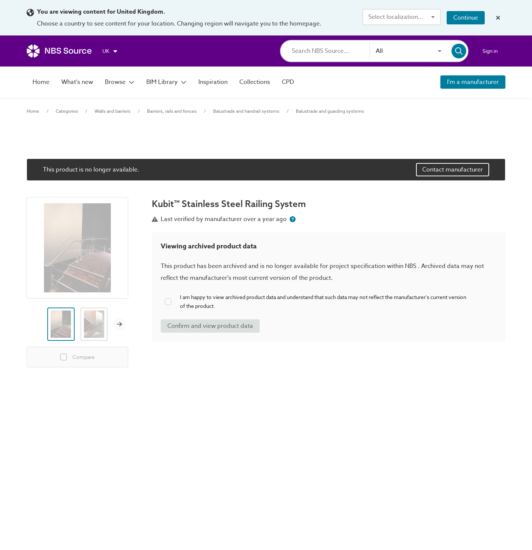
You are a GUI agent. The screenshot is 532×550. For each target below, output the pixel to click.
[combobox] (401, 17)
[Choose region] (110, 51)
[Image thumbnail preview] (61, 324)
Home (33, 111)
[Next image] (119, 324)
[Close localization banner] (498, 17)
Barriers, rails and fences (172, 111)
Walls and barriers (112, 111)
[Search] (330, 51)
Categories (67, 111)
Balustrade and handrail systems (246, 111)
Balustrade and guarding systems (330, 111)
